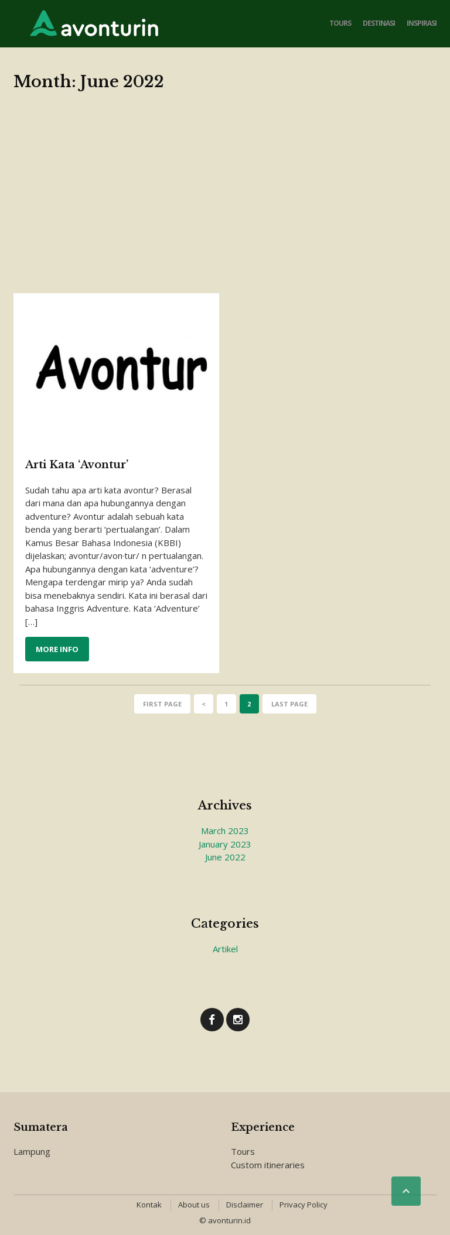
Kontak (149, 1204)
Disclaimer (244, 1204)
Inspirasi (422, 23)
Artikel (225, 949)
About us (194, 1204)
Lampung (31, 1151)
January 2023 (225, 844)
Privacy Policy (303, 1204)
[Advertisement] (225, 205)
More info (57, 649)
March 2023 (225, 830)
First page (162, 703)
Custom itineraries (268, 1165)
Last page (289, 703)
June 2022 (225, 857)
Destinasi (379, 23)
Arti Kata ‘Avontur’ (76, 464)
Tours (340, 23)
